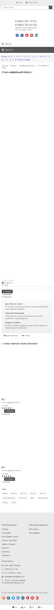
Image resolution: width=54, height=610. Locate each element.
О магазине (6, 533)
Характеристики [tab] (11, 335)
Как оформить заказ (10, 536)
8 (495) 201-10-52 (26, 21)
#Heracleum (23, 498)
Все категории (24, 60)
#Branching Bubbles (9, 498)
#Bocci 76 (43, 493)
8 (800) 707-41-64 (26, 24)
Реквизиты (6, 555)
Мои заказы (33, 529)
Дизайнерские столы (27, 65)
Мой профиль (34, 533)
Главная (5, 65)
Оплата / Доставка (9, 540)
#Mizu (32, 498)
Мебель (13, 65)
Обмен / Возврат (8, 544)
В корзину (7, 291)
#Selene (5, 502)
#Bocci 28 (33, 493)
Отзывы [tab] (26, 335)
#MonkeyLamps (43, 498)
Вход (19, 2)
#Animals (14, 493)
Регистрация (32, 2)
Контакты (6, 552)
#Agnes (5, 493)
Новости (5, 548)
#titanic (14, 502)
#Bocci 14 (23, 493)
